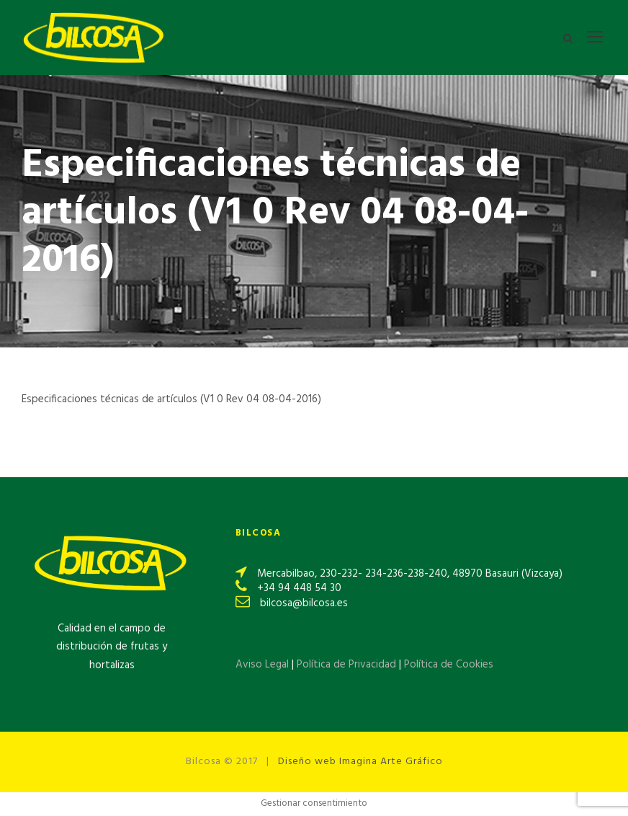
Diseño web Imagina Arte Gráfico (360, 761)
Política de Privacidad (348, 664)
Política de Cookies (448, 664)
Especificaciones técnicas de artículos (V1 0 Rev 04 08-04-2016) (171, 399)
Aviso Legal (262, 664)
